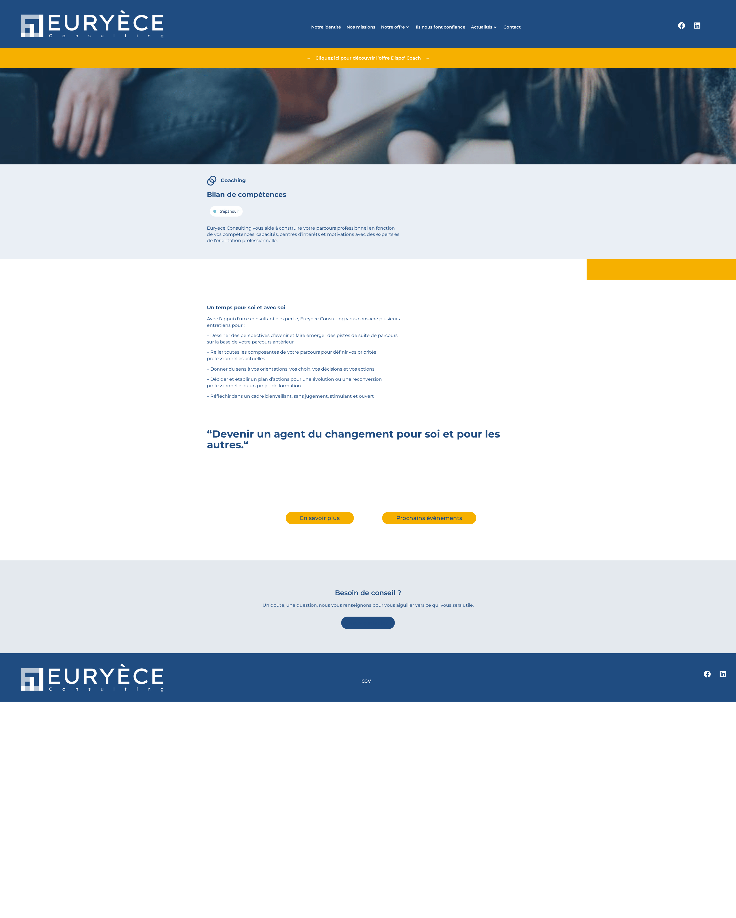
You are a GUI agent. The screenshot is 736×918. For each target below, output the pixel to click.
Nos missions (361, 27)
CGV (366, 681)
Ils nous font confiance (440, 27)
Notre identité (326, 27)
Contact (512, 27)
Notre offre (395, 27)
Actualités (483, 27)
